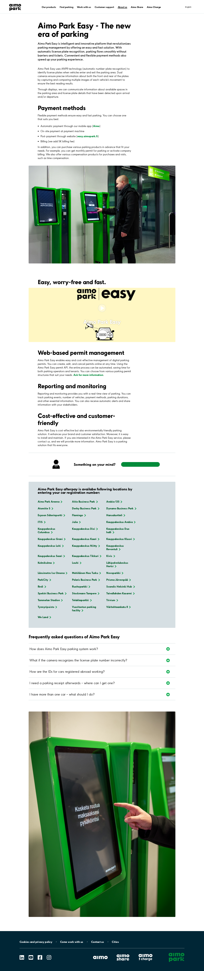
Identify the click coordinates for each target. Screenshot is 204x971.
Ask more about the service (140, 464)
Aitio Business (85, 501)
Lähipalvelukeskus (117, 564)
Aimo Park (50, 501)
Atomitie (45, 508)
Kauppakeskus (121, 522)
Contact (97, 942)
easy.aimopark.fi (87, 136)
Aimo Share (137, 7)
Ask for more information (88, 375)
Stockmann (85, 593)
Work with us (84, 7)
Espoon (51, 515)
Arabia (114, 501)
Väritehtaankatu (118, 607)
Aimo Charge (154, 7)
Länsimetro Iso (52, 573)
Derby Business (85, 508)
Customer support (104, 7)
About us (122, 7)
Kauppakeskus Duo (117, 530)
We (44, 617)
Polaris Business (86, 579)
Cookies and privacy (36, 942)
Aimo (96, 126)
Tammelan (50, 600)
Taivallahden (120, 593)
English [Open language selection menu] (188, 7)
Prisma (118, 579)
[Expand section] (95, 649)
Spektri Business (52, 593)
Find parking (66, 7)
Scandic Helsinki (120, 586)
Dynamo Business (121, 508)
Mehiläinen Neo (86, 573)
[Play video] (102, 308)
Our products (49, 7)
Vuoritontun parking (84, 608)
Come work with (71, 942)
